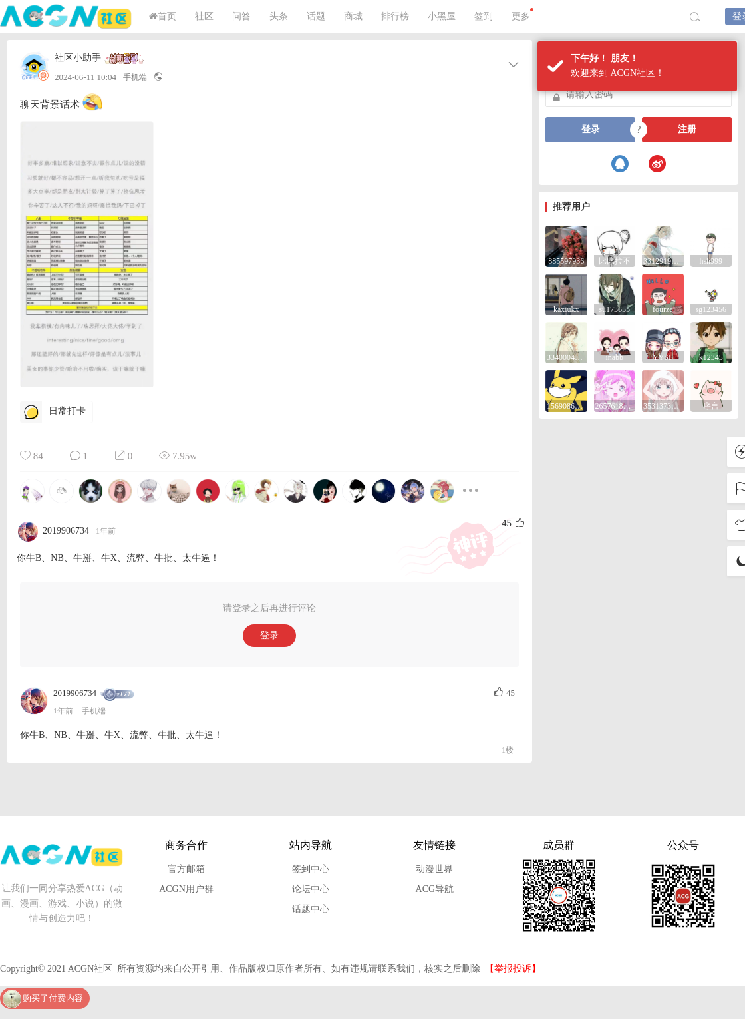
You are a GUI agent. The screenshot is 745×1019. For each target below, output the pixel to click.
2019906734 (74, 693)
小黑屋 (442, 16)
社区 (204, 16)
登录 (269, 635)
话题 (316, 16)
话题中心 (310, 909)
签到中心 (310, 869)
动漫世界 (434, 869)
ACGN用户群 (186, 889)
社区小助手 (78, 58)
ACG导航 (435, 889)
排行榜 (395, 16)
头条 (278, 16)
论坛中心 (310, 889)
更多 (522, 14)
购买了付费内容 (53, 998)
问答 (241, 16)
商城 (353, 16)
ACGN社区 (66, 16)
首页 (162, 16)
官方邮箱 (186, 869)
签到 (483, 16)
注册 (687, 129)
